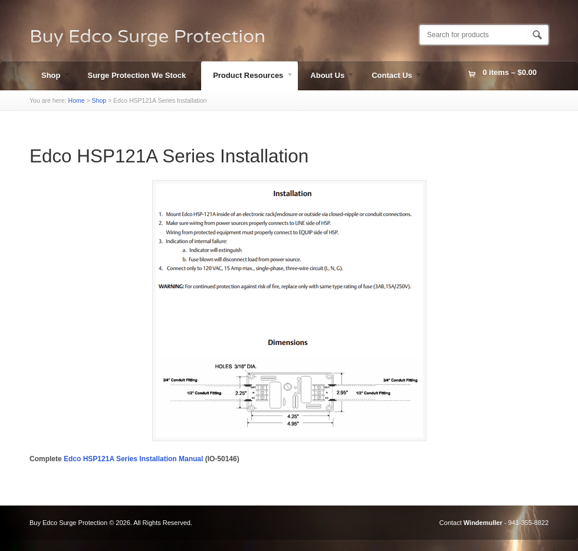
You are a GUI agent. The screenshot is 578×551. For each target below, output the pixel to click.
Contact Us (391, 77)
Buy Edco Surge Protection (147, 36)
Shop (50, 77)
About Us (326, 77)
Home (76, 100)
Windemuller (483, 522)
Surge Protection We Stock (136, 77)
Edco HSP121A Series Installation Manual (133, 459)
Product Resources (247, 77)
